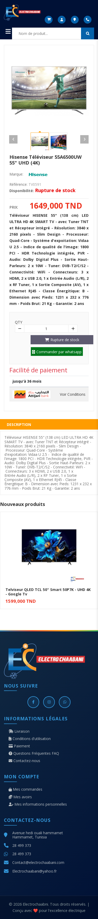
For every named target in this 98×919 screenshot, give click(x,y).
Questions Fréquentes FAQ (34, 753)
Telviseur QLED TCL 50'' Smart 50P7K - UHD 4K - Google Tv (48, 591)
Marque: (16, 174)
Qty (18, 322)
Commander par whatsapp (57, 351)
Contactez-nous (24, 761)
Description (19, 424)
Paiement (19, 746)
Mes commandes (25, 789)
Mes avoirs (20, 797)
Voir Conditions (72, 394)
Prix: (13, 207)
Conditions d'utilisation (30, 739)
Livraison (19, 731)
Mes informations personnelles (38, 804)
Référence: (18, 184)
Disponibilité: (21, 191)
